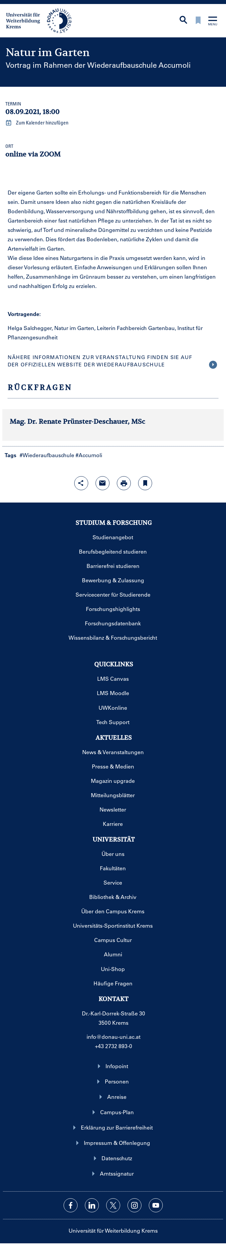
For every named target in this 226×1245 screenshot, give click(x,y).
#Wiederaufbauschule (47, 454)
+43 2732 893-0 (113, 1045)
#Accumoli (89, 454)
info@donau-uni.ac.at (113, 1036)
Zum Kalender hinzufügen (37, 122)
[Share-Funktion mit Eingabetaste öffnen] (81, 483)
